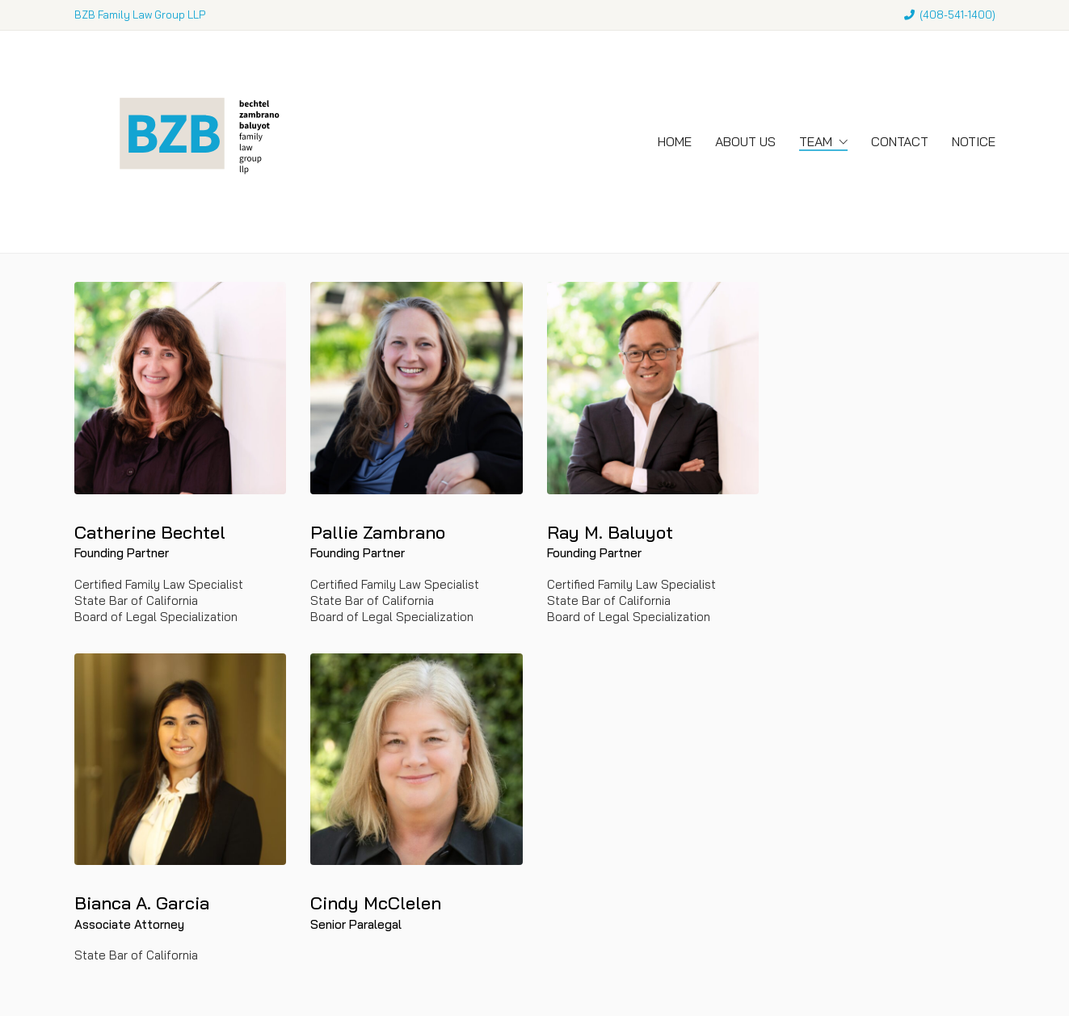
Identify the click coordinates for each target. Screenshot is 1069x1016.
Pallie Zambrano (377, 532)
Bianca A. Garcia (141, 903)
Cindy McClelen (375, 903)
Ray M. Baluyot (610, 532)
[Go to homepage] (195, 142)
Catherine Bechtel (149, 532)
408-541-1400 (957, 14)
